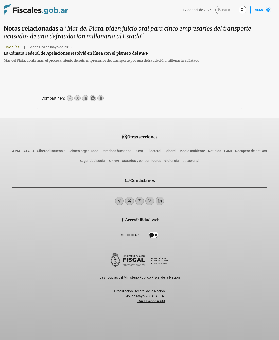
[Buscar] (228, 9)
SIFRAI (114, 161)
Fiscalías (12, 47)
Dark (153, 236)
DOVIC (139, 151)
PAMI (228, 151)
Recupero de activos (251, 151)
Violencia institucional (181, 161)
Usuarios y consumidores (141, 161)
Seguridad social (93, 161)
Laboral (170, 151)
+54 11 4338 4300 (151, 301)
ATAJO (28, 151)
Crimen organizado (83, 151)
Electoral (154, 151)
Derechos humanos (116, 151)
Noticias (214, 151)
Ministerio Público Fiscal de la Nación (152, 277)
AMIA (16, 151)
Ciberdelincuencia (51, 151)
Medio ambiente (192, 151)
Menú (263, 10)
